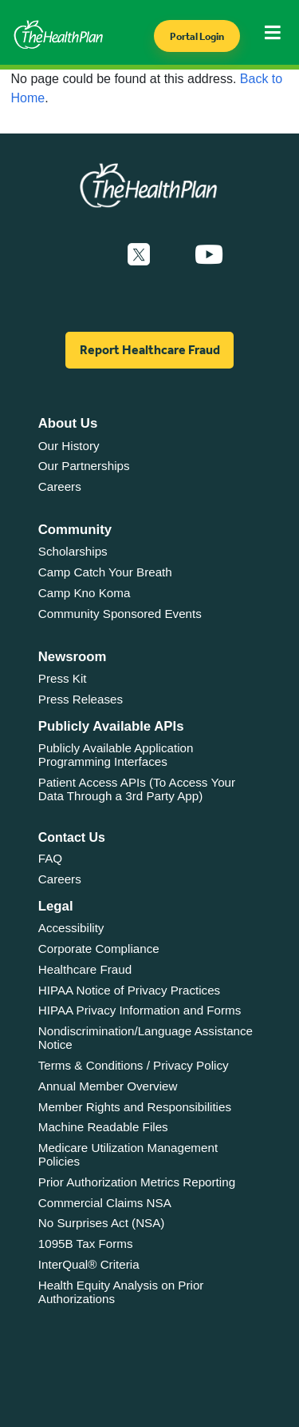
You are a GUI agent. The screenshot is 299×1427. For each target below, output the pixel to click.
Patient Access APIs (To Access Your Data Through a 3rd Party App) (136, 789)
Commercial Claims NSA (104, 1203)
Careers (59, 486)
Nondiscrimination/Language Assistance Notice (145, 1037)
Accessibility (71, 928)
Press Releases (80, 699)
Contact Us (71, 837)
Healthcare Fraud (85, 969)
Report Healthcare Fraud (150, 349)
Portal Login (197, 36)
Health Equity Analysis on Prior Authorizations (121, 1291)
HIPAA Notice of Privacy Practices (129, 990)
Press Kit (62, 678)
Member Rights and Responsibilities (134, 1107)
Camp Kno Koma (84, 593)
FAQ (50, 858)
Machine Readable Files (103, 1127)
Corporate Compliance (98, 948)
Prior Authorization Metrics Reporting (136, 1182)
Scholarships (73, 551)
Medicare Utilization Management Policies (128, 1154)
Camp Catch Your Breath (105, 572)
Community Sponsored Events (120, 613)
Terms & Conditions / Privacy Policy (133, 1065)
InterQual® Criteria (89, 1264)
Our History (69, 445)
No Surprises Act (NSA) (101, 1223)
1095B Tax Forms (85, 1243)
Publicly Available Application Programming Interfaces (116, 754)
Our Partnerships (84, 465)
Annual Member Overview (108, 1086)
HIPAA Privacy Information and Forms (140, 1010)
